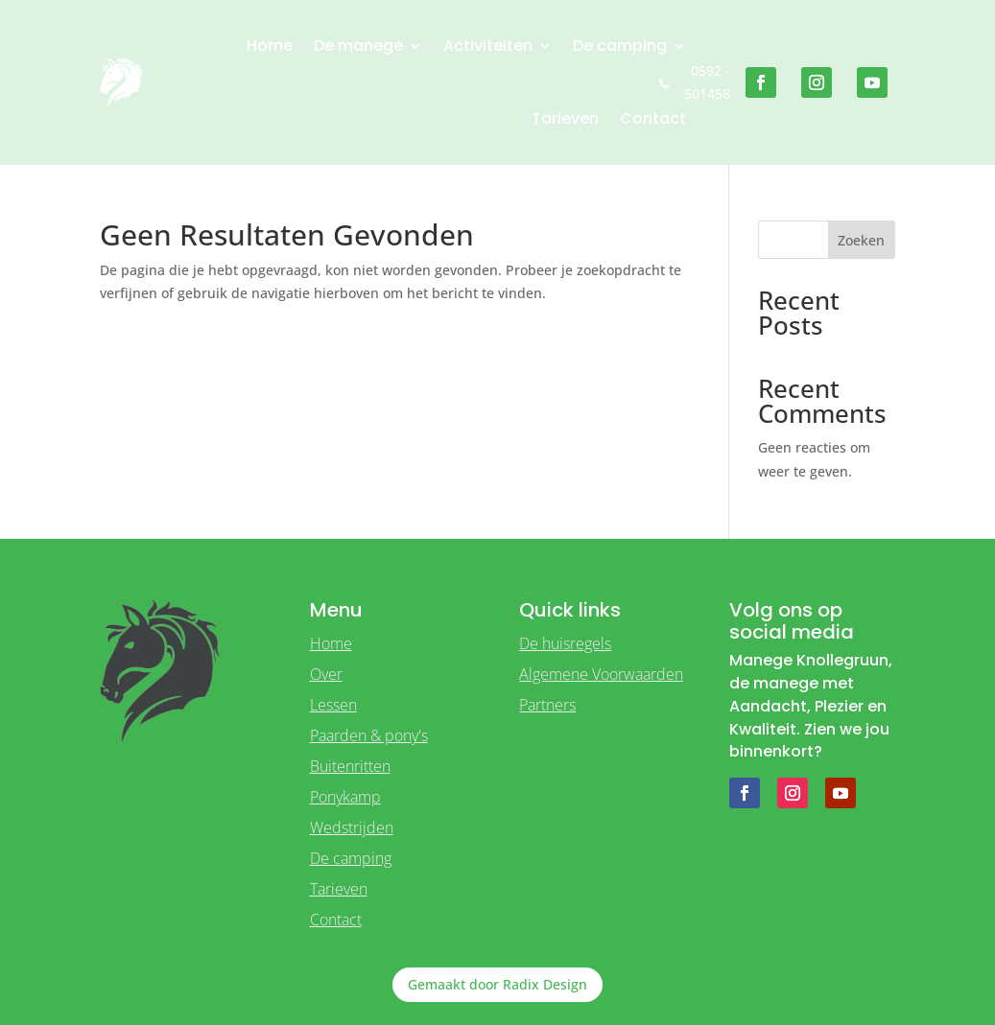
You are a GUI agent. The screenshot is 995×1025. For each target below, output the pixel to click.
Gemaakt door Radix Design (497, 984)
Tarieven (565, 118)
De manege (358, 46)
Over (326, 674)
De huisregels (565, 643)
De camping (620, 46)
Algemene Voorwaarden (601, 674)
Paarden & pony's (369, 735)
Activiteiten (488, 46)
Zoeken (861, 240)
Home (270, 46)
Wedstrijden (351, 827)
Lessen (333, 704)
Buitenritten (350, 766)
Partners (547, 704)
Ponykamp (345, 796)
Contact (653, 118)
